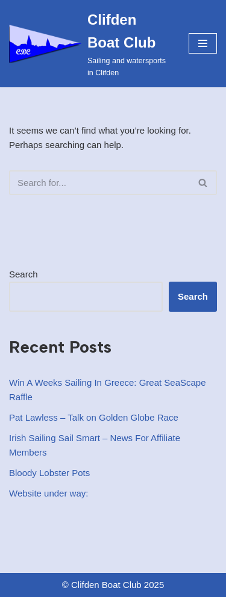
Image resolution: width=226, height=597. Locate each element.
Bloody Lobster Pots (49, 473)
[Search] (99, 182)
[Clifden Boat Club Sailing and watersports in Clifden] (90, 43)
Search (23, 274)
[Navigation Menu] (203, 43)
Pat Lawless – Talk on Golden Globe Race (93, 417)
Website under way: (48, 493)
